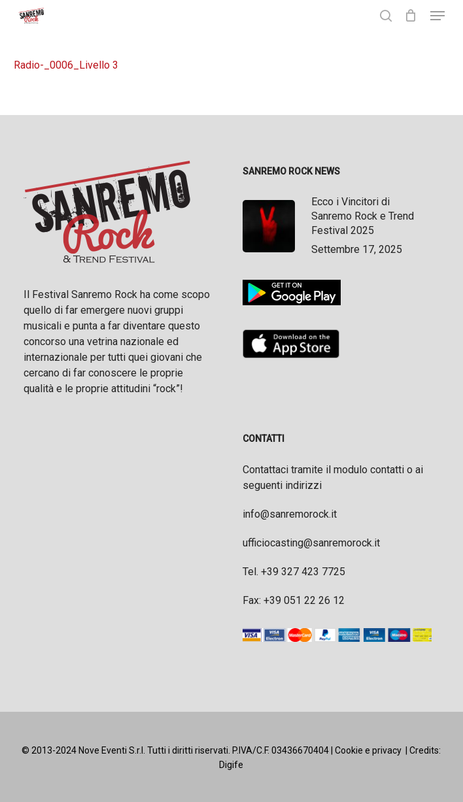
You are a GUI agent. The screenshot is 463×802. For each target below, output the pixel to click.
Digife (231, 765)
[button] (437, 15)
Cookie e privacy (368, 750)
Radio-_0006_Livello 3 (66, 65)
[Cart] (411, 16)
